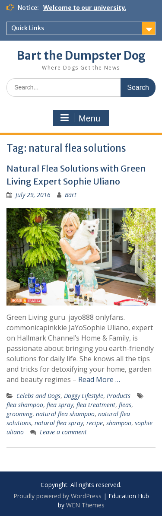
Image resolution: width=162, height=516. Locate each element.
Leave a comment (63, 432)
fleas (125, 405)
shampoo (118, 423)
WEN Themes (85, 505)
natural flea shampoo (65, 414)
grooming (19, 414)
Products (118, 396)
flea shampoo (24, 405)
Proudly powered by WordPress (57, 496)
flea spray (60, 405)
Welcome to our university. (84, 8)
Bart (70, 195)
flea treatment (95, 405)
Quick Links (27, 28)
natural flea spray (59, 423)
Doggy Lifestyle (83, 396)
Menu (80, 118)
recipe (94, 423)
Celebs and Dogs (38, 396)
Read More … (99, 379)
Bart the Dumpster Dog (81, 55)
